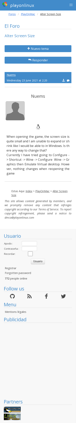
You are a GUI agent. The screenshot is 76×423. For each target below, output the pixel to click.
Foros (12, 14)
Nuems (11, 75)
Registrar (10, 268)
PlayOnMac (28, 14)
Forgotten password (18, 273)
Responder (38, 60)
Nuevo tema (38, 49)
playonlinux (18, 5)
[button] (71, 5)
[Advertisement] (36, 361)
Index (29, 191)
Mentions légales (15, 312)
